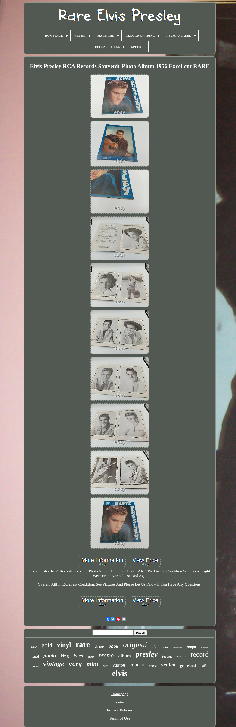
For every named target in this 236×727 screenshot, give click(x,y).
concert (137, 664)
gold (46, 645)
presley (147, 654)
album (124, 655)
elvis (119, 673)
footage (167, 656)
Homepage (119, 694)
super (91, 656)
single (153, 665)
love (34, 647)
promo (106, 655)
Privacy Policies (119, 710)
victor (99, 647)
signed (34, 656)
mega (191, 646)
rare (83, 644)
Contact (120, 702)
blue (155, 646)
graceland (188, 665)
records (204, 647)
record (199, 654)
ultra (165, 647)
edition (119, 665)
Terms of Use (119, 718)
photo (49, 655)
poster (35, 666)
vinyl (64, 645)
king (65, 656)
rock (105, 665)
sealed (168, 664)
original (135, 644)
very (75, 663)
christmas (177, 647)
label (78, 655)
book (113, 646)
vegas (181, 656)
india (204, 665)
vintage (53, 663)
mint (92, 663)
